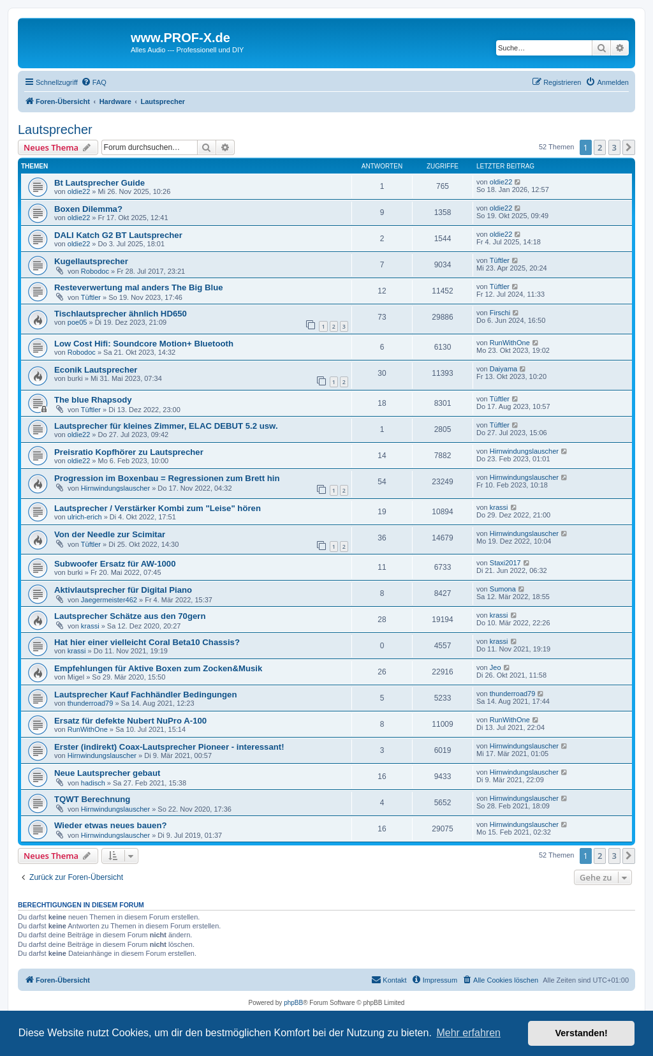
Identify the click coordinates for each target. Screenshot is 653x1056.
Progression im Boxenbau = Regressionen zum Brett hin (167, 478)
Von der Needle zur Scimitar (109, 534)
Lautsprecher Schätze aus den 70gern (129, 616)
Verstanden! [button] (581, 1033)
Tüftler (500, 260)
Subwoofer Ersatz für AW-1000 (115, 564)
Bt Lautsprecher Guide (99, 183)
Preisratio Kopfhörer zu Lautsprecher (128, 452)
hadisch (93, 783)
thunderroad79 (91, 703)
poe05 (77, 322)
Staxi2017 (505, 563)
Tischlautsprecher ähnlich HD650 (120, 313)
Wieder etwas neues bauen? (110, 825)
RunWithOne (510, 342)
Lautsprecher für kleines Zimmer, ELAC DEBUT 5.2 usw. (166, 426)
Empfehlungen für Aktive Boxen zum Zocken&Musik (158, 668)
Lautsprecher (55, 130)
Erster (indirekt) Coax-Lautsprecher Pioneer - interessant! (169, 747)
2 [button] (600, 147)
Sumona (503, 589)
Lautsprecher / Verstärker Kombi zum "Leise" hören (157, 508)
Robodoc (95, 271)
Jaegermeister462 (109, 600)
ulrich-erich (85, 517)
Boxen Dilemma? (88, 209)
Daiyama (503, 369)
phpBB (293, 1002)
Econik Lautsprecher (95, 370)
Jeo (495, 667)
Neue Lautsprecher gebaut (107, 773)
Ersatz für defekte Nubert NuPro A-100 (130, 720)
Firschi (500, 312)
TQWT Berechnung (92, 799)
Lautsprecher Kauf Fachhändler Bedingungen (145, 694)
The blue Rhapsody (93, 400)
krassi (499, 507)
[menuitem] (93, 82)
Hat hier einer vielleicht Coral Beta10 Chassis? (147, 642)
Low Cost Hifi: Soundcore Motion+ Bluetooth (143, 343)
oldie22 (79, 191)
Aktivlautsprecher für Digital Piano (123, 590)
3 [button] (614, 147)
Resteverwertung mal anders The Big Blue (138, 287)
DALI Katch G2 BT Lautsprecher (118, 235)
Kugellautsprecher (91, 261)
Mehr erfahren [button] (468, 1032)
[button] (628, 147)
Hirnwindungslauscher (524, 451)
